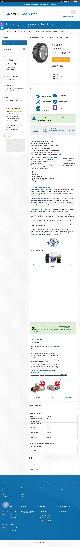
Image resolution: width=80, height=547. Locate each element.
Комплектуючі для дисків (32, 25)
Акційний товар (6, 496)
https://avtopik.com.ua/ (16, 111)
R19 (32, 351)
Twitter (61, 487)
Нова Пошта (43, 487)
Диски (20, 25)
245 (32, 342)
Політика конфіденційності (57, 543)
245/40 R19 (66, 327)
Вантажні (4, 490)
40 (31, 344)
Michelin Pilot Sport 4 (45, 187)
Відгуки (23, 492)
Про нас (23, 496)
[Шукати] (73, 12)
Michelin (41, 139)
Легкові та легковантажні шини (26, 31)
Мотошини (55, 25)
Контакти (23, 490)
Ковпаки (37, 397)
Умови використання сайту (28, 498)
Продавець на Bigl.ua (40, 542)
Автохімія (68, 397)
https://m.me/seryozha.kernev (14, 125)
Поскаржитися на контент (45, 543)
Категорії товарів (9, 42)
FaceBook (61, 490)
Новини (23, 494)
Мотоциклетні (6, 492)
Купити (62, 59)
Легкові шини (8, 25)
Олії (53, 397)
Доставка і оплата (26, 487)
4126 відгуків (66, 1)
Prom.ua (48, 540)
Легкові (4, 487)
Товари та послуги (11, 31)
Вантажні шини (44, 25)
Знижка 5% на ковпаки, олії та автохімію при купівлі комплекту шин (53, 379)
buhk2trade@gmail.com (16, 114)
